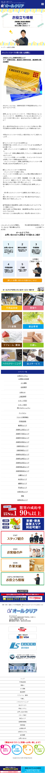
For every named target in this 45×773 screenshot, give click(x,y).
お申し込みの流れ (22, 712)
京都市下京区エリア (22, 434)
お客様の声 (22, 728)
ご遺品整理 (22, 396)
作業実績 (22, 725)
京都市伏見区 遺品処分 (14, 60)
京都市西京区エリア (22, 471)
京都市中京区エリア (22, 438)
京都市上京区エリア (22, 429)
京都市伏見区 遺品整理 (30, 60)
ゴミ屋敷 (24, 383)
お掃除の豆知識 (23, 379)
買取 (22, 496)
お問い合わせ (22, 738)
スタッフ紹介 (22, 405)
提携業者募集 (22, 721)
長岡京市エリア (22, 500)
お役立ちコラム (8, 57)
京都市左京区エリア (22, 463)
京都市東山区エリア (22, 467)
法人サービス (22, 705)
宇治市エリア (22, 487)
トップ (3, 47)
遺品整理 (22, 692)
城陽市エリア (22, 483)
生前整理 (24, 387)
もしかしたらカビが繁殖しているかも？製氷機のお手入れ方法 (10, 227)
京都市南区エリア (22, 450)
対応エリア (22, 718)
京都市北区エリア (22, 446)
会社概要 (22, 735)
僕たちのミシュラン (23, 408)
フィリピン (22, 413)
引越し (22, 698)
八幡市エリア (22, 475)
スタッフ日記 (22, 400)
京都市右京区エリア (22, 454)
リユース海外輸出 (22, 417)
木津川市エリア (22, 492)
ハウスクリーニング (22, 702)
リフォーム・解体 (22, 695)
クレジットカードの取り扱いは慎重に (16, 53)
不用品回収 (22, 421)
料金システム (22, 708)
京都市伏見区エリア (19, 57)
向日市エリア (22, 479)
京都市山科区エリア (22, 458)
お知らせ (23, 392)
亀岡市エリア (22, 425)
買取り (22, 685)
